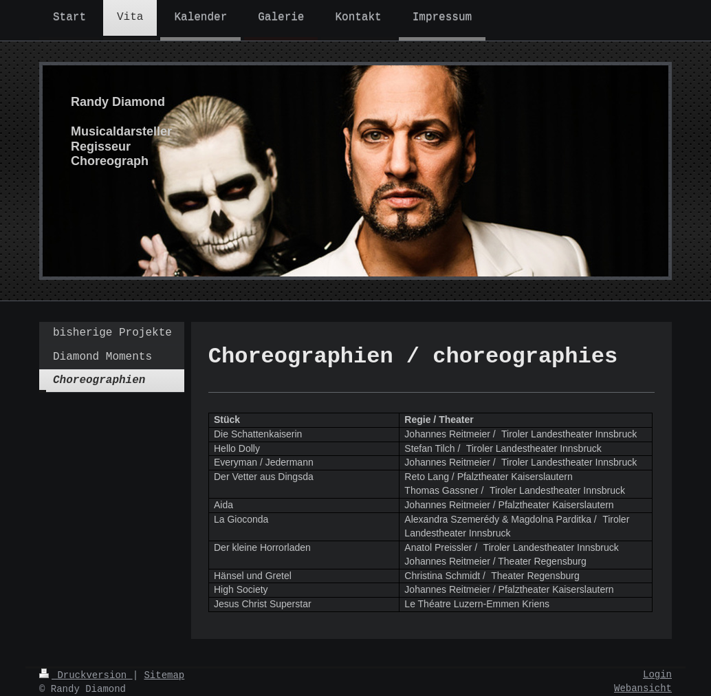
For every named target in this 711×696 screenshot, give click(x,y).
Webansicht (643, 688)
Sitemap (164, 675)
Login (657, 674)
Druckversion (86, 675)
